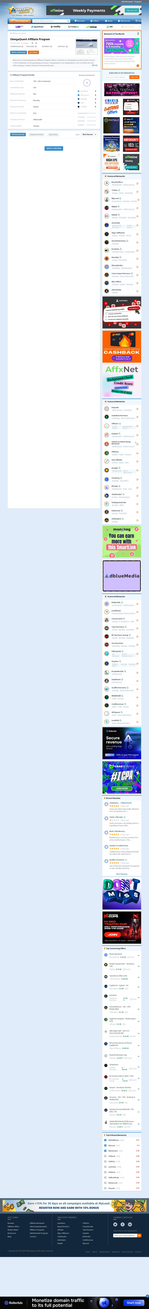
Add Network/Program (39, 1233)
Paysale (113, 1058)
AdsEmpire (114, 1012)
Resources (124, 21)
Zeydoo (113, 1115)
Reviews (80, 21)
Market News (13, 1230)
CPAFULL (86, 1223)
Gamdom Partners (113, 999)
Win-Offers (114, 989)
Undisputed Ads (116, 1036)
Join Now (33, 52)
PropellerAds (88, 1226)
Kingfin (112, 969)
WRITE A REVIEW (54, 148)
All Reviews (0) (18, 134)
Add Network (104, 1252)
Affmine (113, 1024)
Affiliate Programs (37, 1230)
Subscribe (134, 77)
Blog (139, 21)
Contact (33, 1236)
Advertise (116, 1252)
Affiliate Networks (37, 1223)
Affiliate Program (19, 33)
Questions (53, 134)
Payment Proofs (36, 134)
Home (87, 1252)
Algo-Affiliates (115, 1048)
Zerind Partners (113, 1069)
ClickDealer (62, 1236)
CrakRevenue (115, 1091)
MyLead (113, 1127)
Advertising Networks (38, 1226)
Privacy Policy (127, 1252)
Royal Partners (63, 1226)
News (108, 20)
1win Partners (115, 979)
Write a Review (18, 52)
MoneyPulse (114, 957)
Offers (94, 21)
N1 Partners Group (114, 1080)
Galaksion (61, 1223)
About (94, 1252)
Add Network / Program (131, 1)
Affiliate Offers (13, 1226)
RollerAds (86, 1236)
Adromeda (114, 1103)
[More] (94, 65)
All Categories (19, 21)
